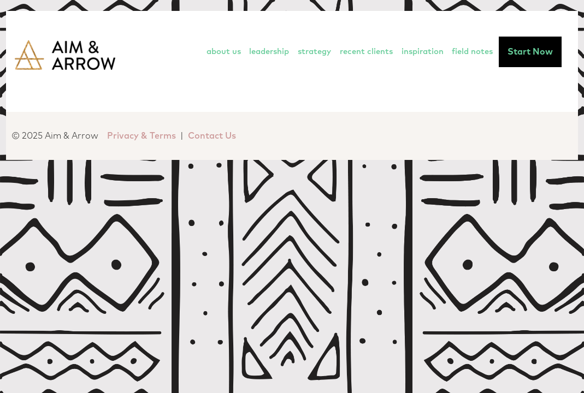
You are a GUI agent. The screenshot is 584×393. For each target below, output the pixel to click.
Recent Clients (366, 51)
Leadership (269, 51)
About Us (224, 51)
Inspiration (423, 51)
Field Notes (472, 51)
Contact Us (212, 136)
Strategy (314, 51)
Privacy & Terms (141, 136)
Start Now (530, 51)
